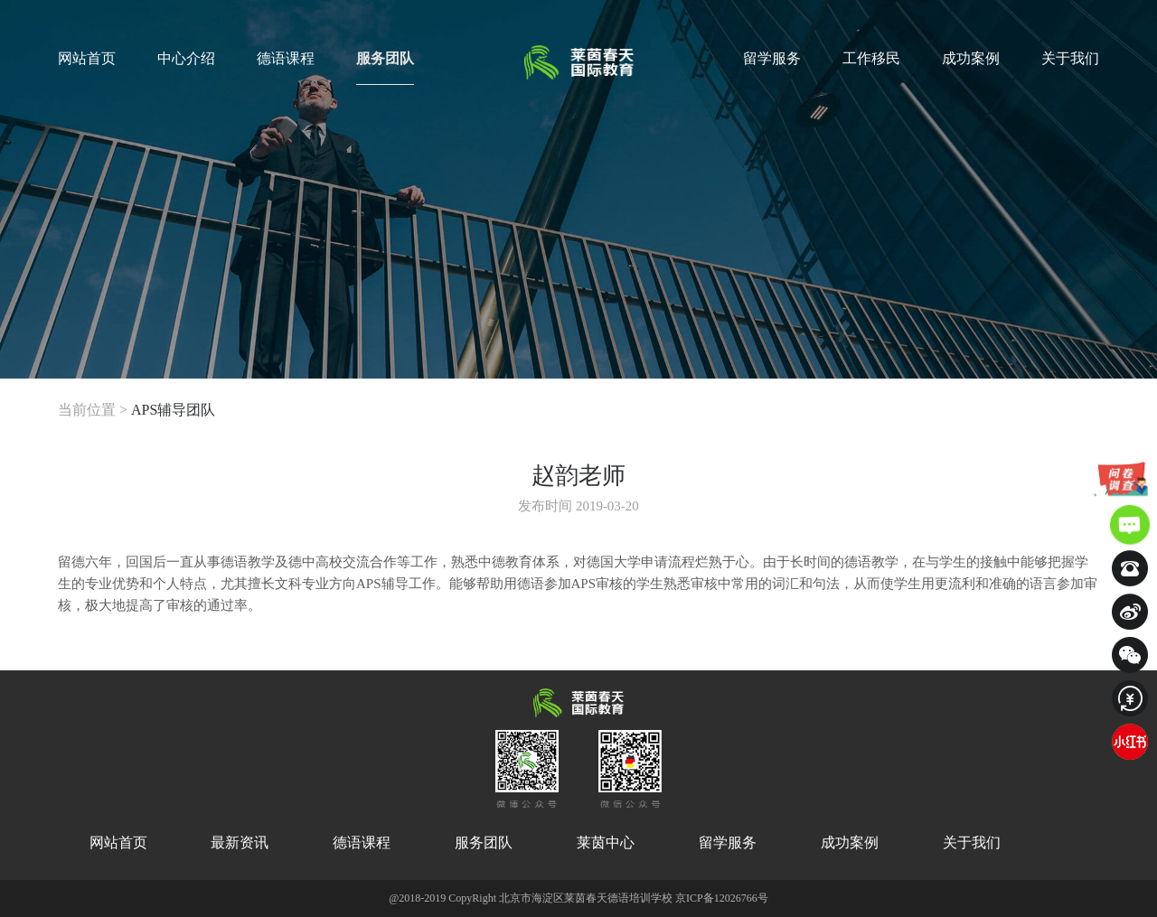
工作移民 (871, 58)
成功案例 (971, 58)
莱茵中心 (606, 842)
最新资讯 (239, 842)
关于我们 (1070, 58)
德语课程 (286, 58)
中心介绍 (186, 58)
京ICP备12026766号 (721, 898)
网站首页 (87, 58)
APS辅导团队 (173, 409)
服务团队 (385, 68)
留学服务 (772, 58)
